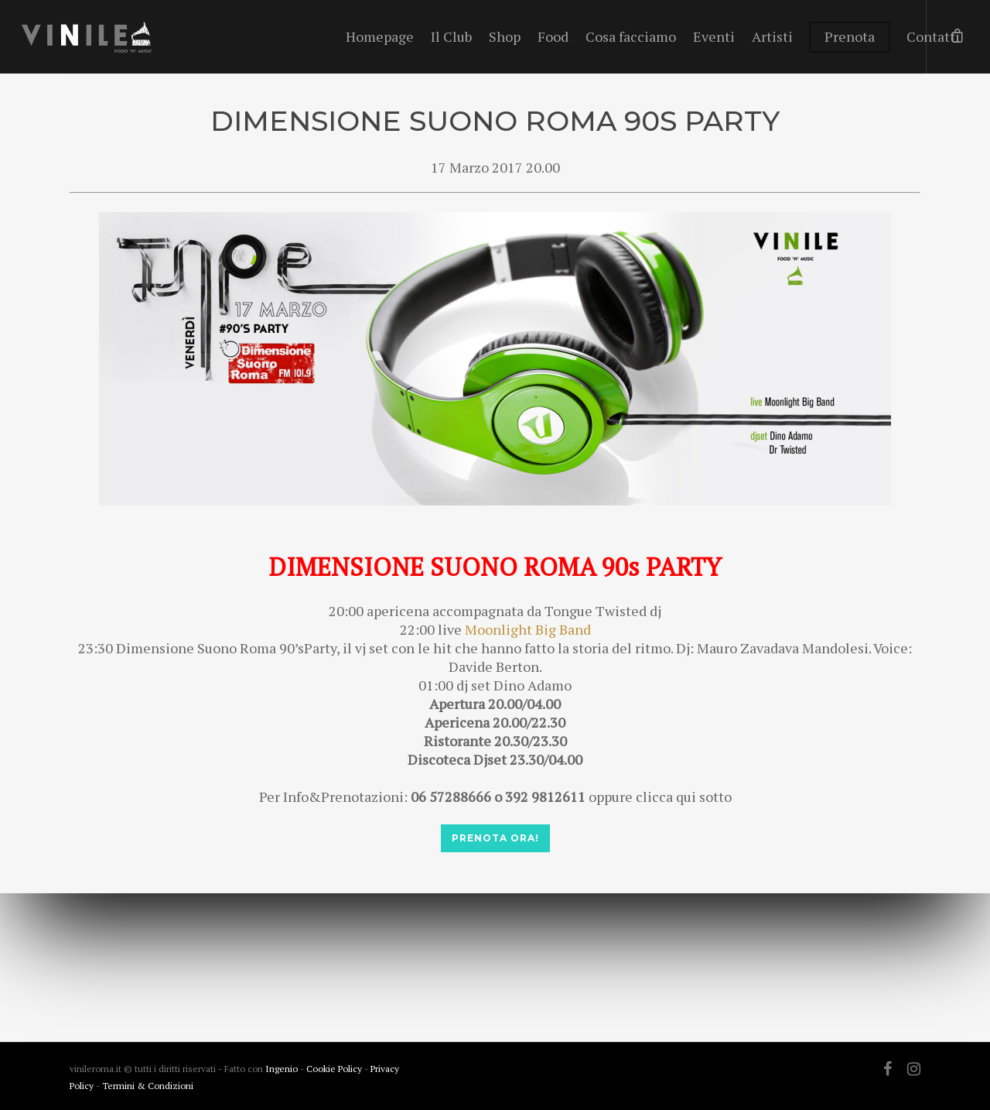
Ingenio (281, 1068)
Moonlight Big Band (528, 629)
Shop (505, 36)
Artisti (772, 36)
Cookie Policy (335, 1068)
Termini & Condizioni (147, 1085)
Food (553, 36)
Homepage (380, 36)
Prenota (849, 36)
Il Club (451, 36)
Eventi (714, 36)
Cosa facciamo (630, 36)
